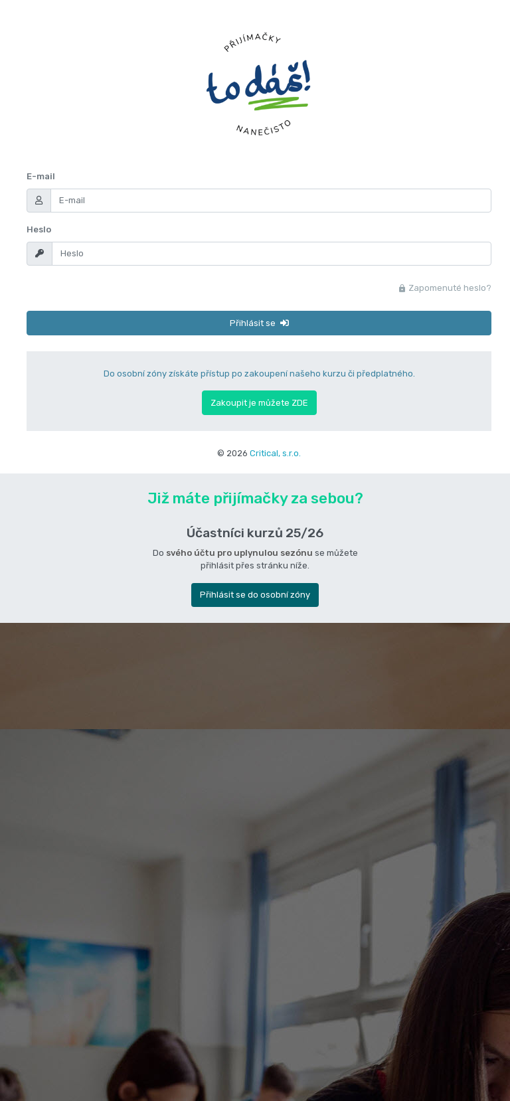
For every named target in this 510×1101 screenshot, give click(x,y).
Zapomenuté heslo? (444, 288)
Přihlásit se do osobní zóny (255, 595)
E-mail (41, 176)
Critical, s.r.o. (275, 453)
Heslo (39, 229)
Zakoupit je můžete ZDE (259, 403)
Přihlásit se (259, 323)
